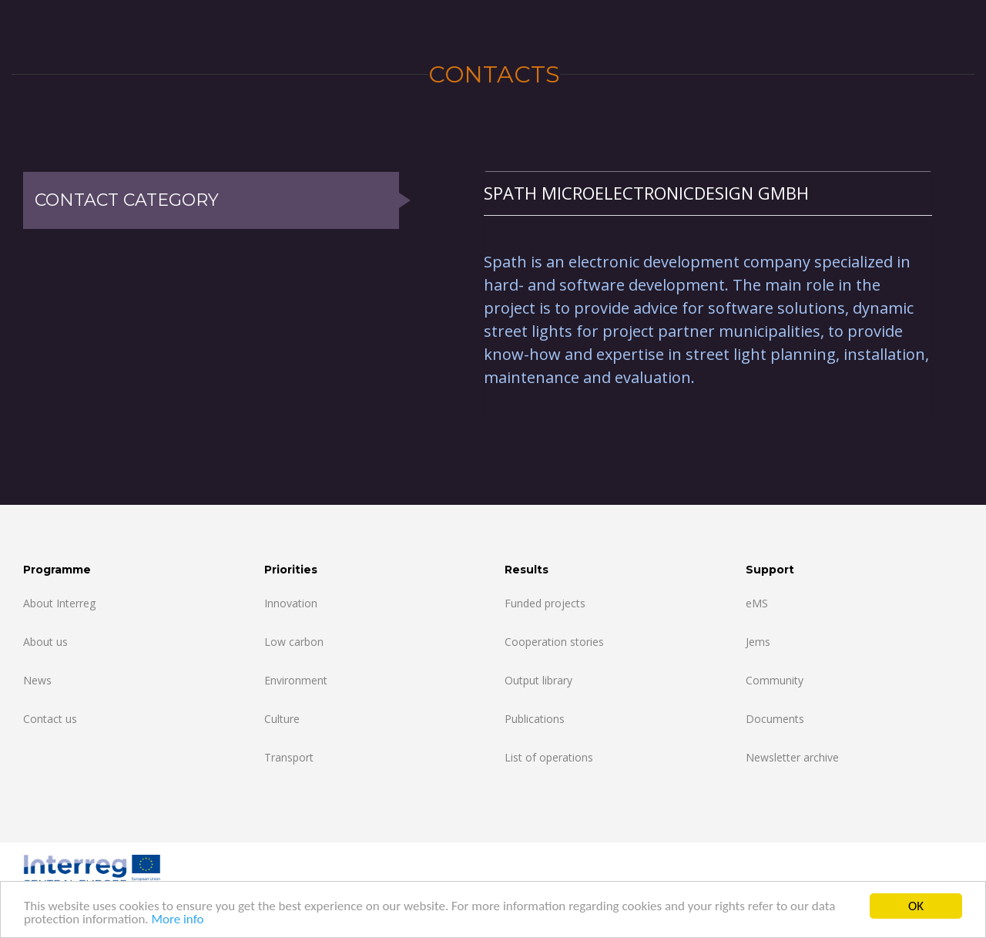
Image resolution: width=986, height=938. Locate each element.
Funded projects (545, 603)
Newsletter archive (792, 757)
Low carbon (294, 641)
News (37, 680)
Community (774, 680)
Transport (289, 757)
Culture (282, 718)
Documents (775, 718)
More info (177, 921)
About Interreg (59, 603)
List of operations (549, 757)
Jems (758, 641)
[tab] (708, 193)
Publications (535, 718)
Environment (295, 680)
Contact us (50, 718)
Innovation (290, 603)
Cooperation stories (554, 641)
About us (45, 641)
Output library (538, 680)
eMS (757, 603)
